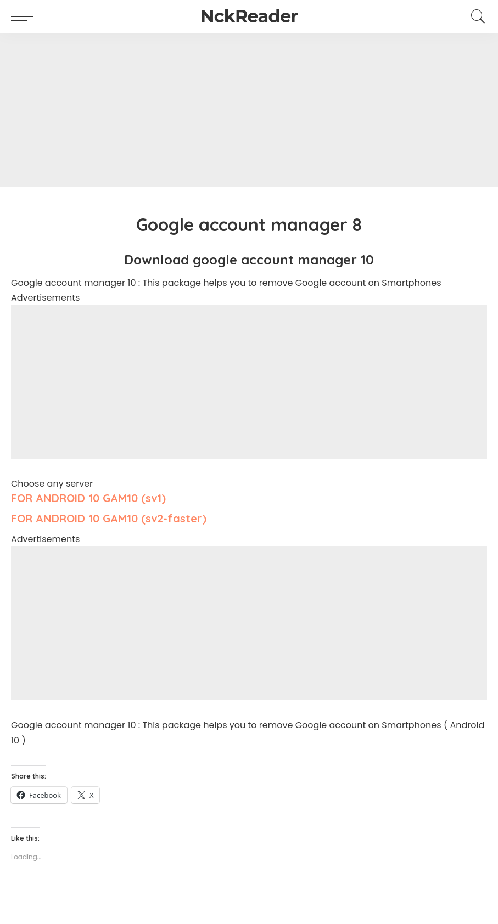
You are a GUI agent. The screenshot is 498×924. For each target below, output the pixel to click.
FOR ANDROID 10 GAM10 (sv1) (88, 498)
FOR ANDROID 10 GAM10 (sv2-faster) (108, 518)
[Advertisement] (249, 110)
